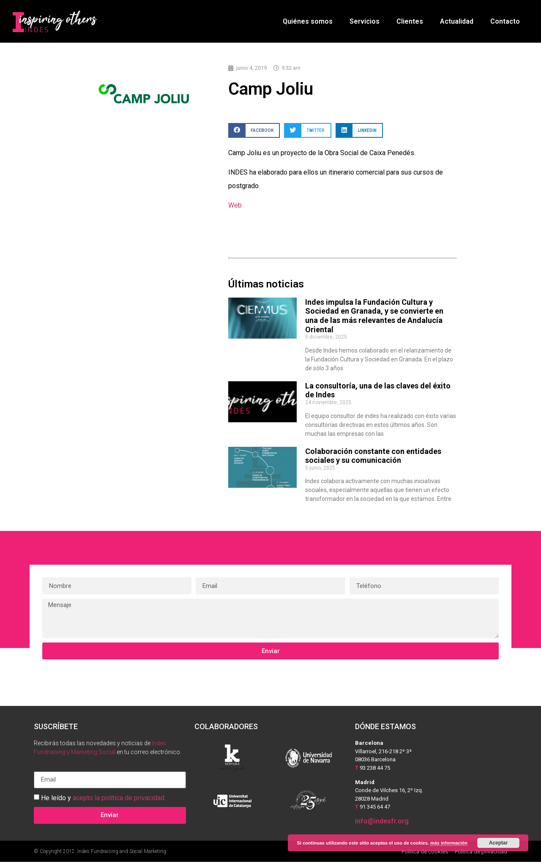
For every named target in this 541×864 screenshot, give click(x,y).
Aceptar (498, 843)
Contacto (505, 21)
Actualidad (456, 21)
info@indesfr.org (382, 823)
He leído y (102, 800)
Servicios (365, 21)
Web (235, 207)
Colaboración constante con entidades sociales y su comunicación (373, 458)
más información (448, 842)
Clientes (409, 21)
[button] (254, 132)
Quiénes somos (308, 21)
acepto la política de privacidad (118, 800)
